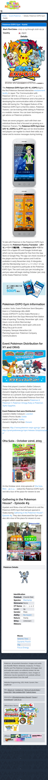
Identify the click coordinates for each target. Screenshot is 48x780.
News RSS (7, 692)
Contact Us (19, 690)
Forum (34, 697)
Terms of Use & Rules (32, 690)
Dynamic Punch (24, 642)
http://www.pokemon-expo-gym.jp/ (25, 428)
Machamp (27, 600)
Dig (18, 645)
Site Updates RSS (19, 692)
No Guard (27, 615)
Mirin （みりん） (9, 489)
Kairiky (21, 419)
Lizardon (29, 414)
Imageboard (8, 699)
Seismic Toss (22, 639)
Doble (24, 417)
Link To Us (17, 699)
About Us (10, 690)
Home (4, 16)
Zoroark (28, 422)
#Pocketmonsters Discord (21, 697)
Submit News (31, 692)
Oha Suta (38, 486)
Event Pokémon (15, 16)
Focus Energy (23, 648)
